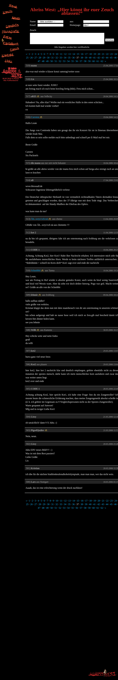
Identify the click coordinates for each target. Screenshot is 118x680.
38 (82, 60)
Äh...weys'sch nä (39, 221)
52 (60, 63)
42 (98, 60)
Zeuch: (28, 30)
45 (111, 60)
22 (107, 56)
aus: (71, 21)
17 (86, 56)
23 (111, 56)
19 (95, 56)
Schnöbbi (35, 272)
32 (56, 60)
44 (107, 60)
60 (93, 63)
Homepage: (75, 25)
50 (51, 63)
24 (116, 56)
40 (90, 60)
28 (40, 60)
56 (77, 63)
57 (81, 63)
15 (78, 56)
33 (61, 60)
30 (48, 60)
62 (102, 63)
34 (65, 60)
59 (89, 63)
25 (27, 60)
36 (73, 60)
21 (103, 56)
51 (56, 63)
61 (98, 63)
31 (52, 60)
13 (69, 56)
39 (86, 60)
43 (103, 60)
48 (43, 63)
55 (72, 63)
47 (39, 63)
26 (31, 60)
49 (47, 63)
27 (35, 60)
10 (57, 56)
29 (44, 60)
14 (74, 56)
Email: (28, 25)
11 (61, 56)
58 (85, 63)
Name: (28, 21)
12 (65, 56)
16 (82, 56)
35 (69, 60)
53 (64, 63)
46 (115, 60)
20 (99, 56)
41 (94, 60)
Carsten (35, 119)
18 (90, 56)
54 (68, 63)
